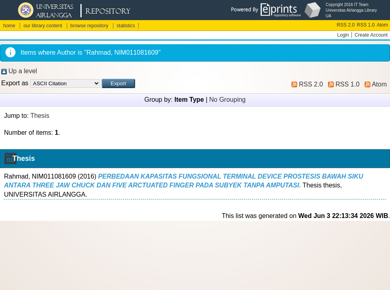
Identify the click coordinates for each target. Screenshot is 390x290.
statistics (126, 26)
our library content (42, 26)
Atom (382, 25)
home (9, 26)
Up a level (22, 71)
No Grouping (227, 99)
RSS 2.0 (346, 25)
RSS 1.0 (366, 25)
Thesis (40, 115)
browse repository (89, 26)
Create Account (371, 35)
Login (343, 35)
